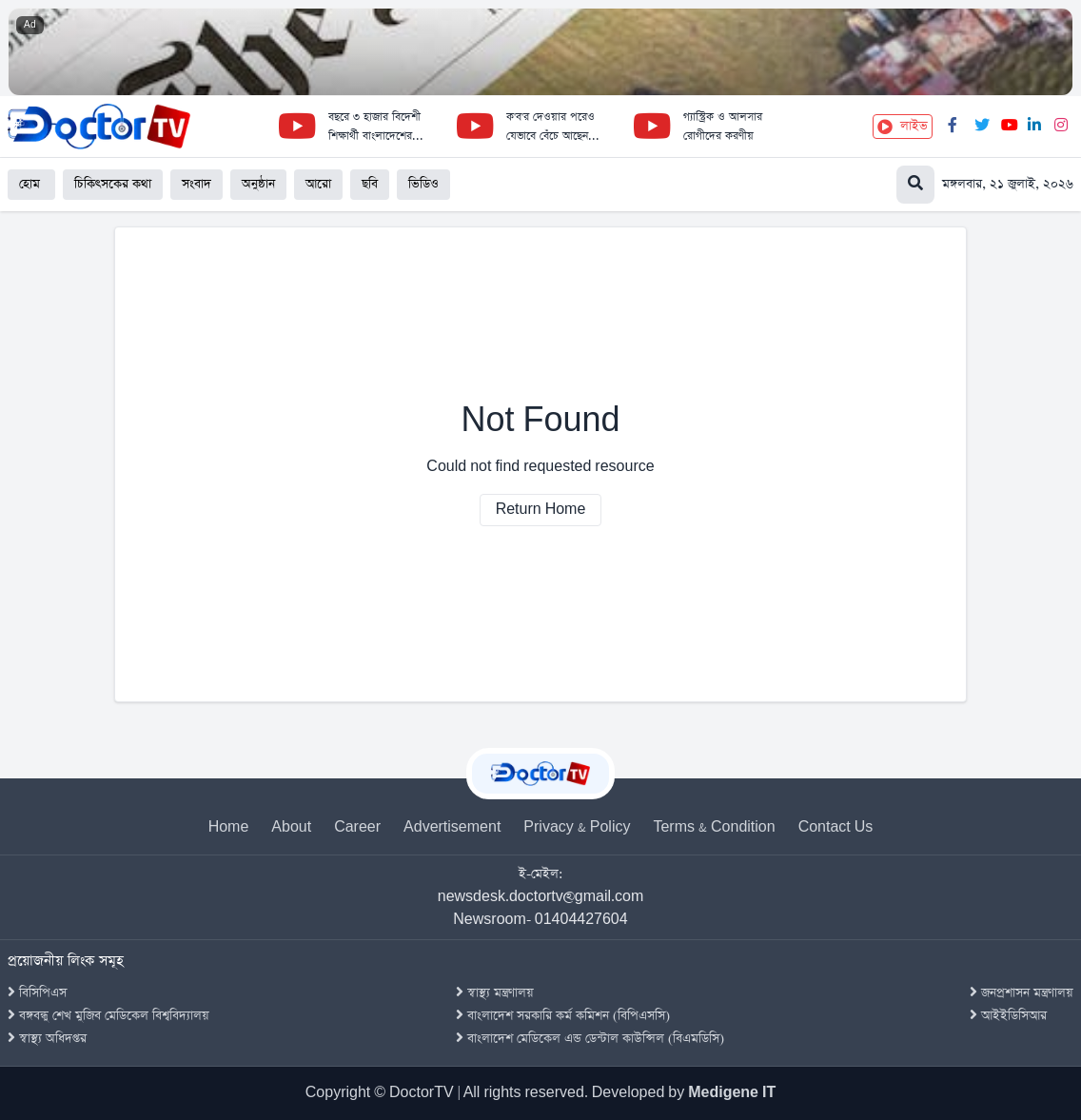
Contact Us (836, 827)
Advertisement (452, 827)
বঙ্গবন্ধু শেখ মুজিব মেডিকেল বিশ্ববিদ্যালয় (108, 1016)
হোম (31, 184)
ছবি (370, 184)
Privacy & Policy (576, 827)
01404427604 (581, 920)
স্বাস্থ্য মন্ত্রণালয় (495, 993)
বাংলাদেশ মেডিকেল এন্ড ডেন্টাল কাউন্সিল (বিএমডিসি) (590, 1039)
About (291, 827)
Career (357, 827)
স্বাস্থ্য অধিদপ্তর (47, 1039)
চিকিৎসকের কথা (112, 184)
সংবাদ (196, 184)
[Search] (984, 185)
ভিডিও (423, 184)
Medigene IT (732, 1093)
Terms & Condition (714, 827)
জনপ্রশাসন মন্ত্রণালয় (1021, 993)
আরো (318, 184)
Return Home (541, 510)
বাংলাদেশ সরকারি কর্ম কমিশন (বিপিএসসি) (563, 1016)
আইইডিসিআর (1008, 1016)
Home (228, 827)
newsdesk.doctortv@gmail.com (541, 897)
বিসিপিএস (37, 993)
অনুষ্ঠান (258, 184)
